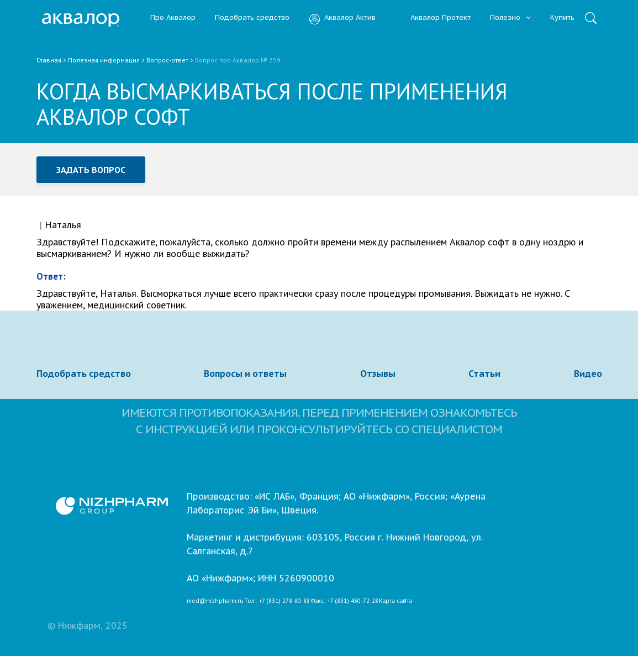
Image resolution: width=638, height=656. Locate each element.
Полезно (510, 18)
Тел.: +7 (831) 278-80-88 (277, 601)
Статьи (484, 373)
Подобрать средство (252, 18)
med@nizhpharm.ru (215, 601)
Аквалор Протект (433, 18)
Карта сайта (395, 601)
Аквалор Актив (342, 18)
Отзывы (378, 373)
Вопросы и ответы (245, 373)
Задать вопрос (91, 169)
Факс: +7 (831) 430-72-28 (344, 601)
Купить (562, 18)
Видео (588, 373)
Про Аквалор (173, 18)
